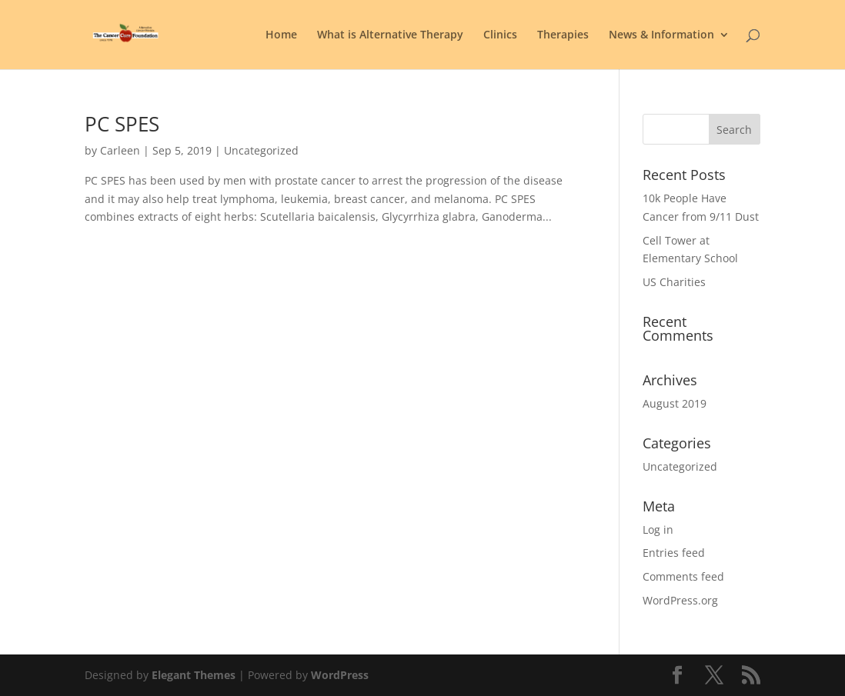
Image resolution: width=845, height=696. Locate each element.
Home (281, 35)
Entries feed (674, 552)
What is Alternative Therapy (390, 35)
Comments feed (683, 576)
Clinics (500, 35)
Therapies (563, 35)
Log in (658, 529)
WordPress (340, 675)
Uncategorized (680, 466)
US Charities (674, 282)
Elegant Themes (193, 675)
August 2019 (674, 403)
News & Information (661, 35)
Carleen (120, 150)
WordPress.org (680, 600)
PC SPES (122, 124)
